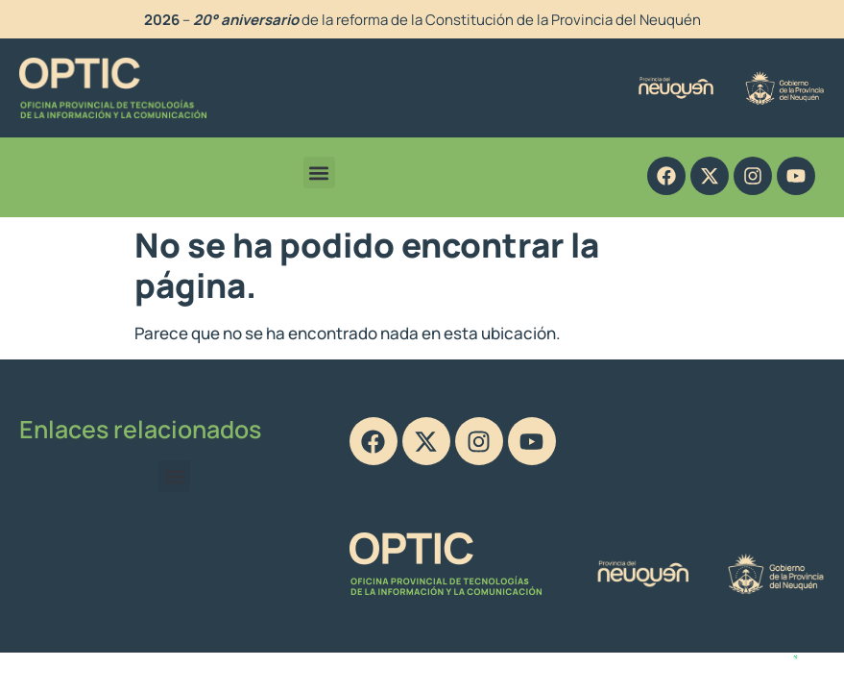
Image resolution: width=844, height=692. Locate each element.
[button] (319, 172)
